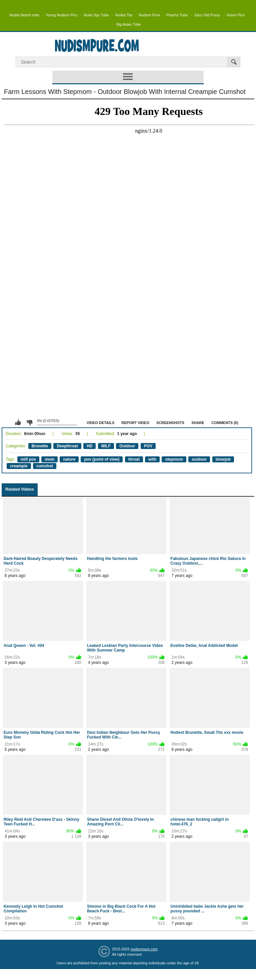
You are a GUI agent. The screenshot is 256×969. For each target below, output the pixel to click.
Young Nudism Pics (61, 15)
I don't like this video (29, 422)
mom (49, 459)
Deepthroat (67, 446)
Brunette (40, 446)
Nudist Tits (123, 15)
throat (134, 459)
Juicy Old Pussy (207, 15)
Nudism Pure (149, 15)
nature (69, 459)
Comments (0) (224, 423)
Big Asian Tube (128, 24)
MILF (106, 446)
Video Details (101, 423)
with (152, 459)
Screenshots (170, 423)
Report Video (135, 423)
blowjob (223, 459)
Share (197, 423)
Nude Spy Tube (96, 15)
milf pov (28, 459)
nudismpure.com (144, 949)
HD (89, 446)
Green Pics (236, 15)
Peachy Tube (177, 15)
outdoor (199, 459)
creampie (19, 466)
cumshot (44, 466)
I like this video (18, 422)
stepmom (174, 459)
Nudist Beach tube (24, 15)
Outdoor (127, 446)
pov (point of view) (101, 459)
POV (148, 446)
